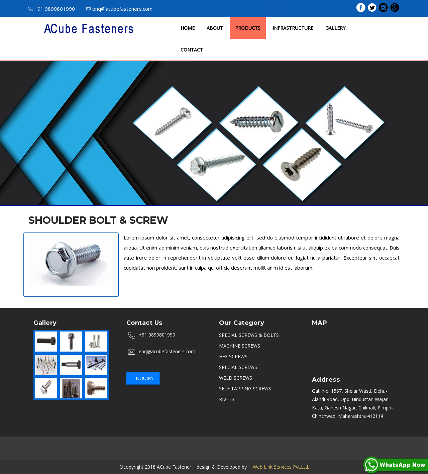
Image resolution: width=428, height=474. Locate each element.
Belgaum (256, 452)
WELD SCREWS (235, 378)
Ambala (217, 444)
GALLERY (335, 28)
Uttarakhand (125, 452)
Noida (177, 444)
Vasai (315, 452)
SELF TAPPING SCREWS (245, 388)
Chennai (140, 444)
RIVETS (226, 399)
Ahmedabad (323, 444)
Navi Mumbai (177, 452)
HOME (188, 28)
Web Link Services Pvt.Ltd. (278, 467)
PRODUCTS (247, 28)
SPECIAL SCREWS (238, 367)
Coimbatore (229, 452)
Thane (150, 452)
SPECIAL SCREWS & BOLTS (249, 335)
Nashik (87, 444)
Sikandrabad (272, 444)
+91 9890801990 (51, 8)
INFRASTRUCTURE (293, 28)
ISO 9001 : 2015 (284, 8)
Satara (279, 452)
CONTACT (192, 49)
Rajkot (298, 444)
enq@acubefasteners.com (119, 8)
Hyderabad (242, 444)
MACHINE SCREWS (239, 346)
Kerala (204, 452)
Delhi (160, 444)
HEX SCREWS (233, 356)
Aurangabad (113, 444)
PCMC (348, 444)
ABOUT (215, 28)
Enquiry (143, 378)
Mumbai (38, 444)
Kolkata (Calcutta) (379, 444)
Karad (297, 452)
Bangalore (63, 444)
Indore (196, 444)
